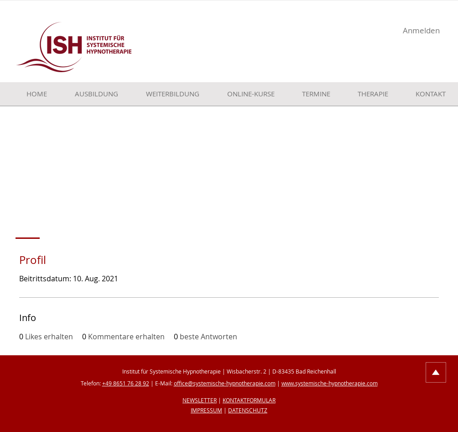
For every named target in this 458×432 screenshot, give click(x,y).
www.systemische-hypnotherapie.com (329, 383)
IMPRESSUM (206, 410)
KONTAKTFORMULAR (249, 400)
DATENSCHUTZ (247, 410)
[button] (89, 93)
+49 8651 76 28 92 (125, 383)
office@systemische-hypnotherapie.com (225, 383)
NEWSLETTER (199, 400)
